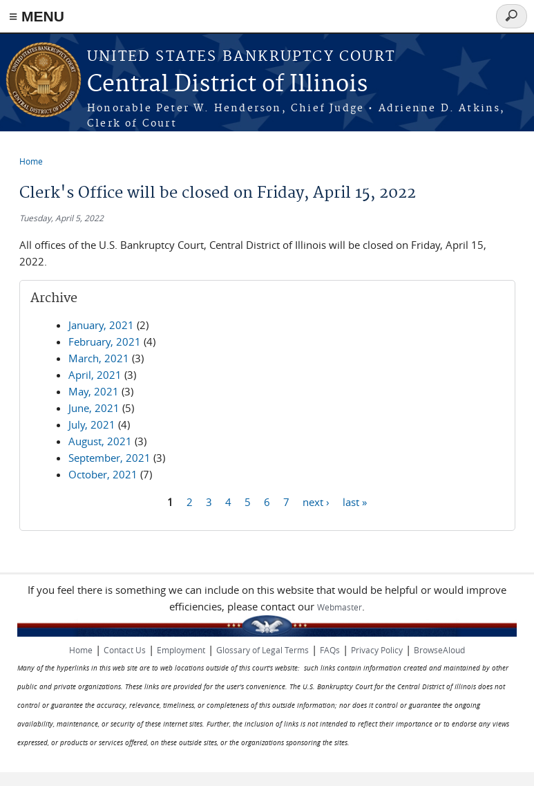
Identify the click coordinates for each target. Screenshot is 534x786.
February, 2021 (104, 341)
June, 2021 (94, 408)
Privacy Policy (377, 649)
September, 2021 (109, 458)
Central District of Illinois (227, 85)
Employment (181, 649)
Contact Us (125, 649)
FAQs (330, 649)
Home (31, 161)
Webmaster (339, 606)
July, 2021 (91, 424)
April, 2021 (95, 375)
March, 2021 (98, 358)
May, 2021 (93, 391)
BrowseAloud (439, 649)
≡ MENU (36, 16)
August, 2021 (100, 441)
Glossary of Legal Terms (262, 649)
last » (355, 501)
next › (316, 501)
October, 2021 (102, 474)
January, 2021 (101, 325)
